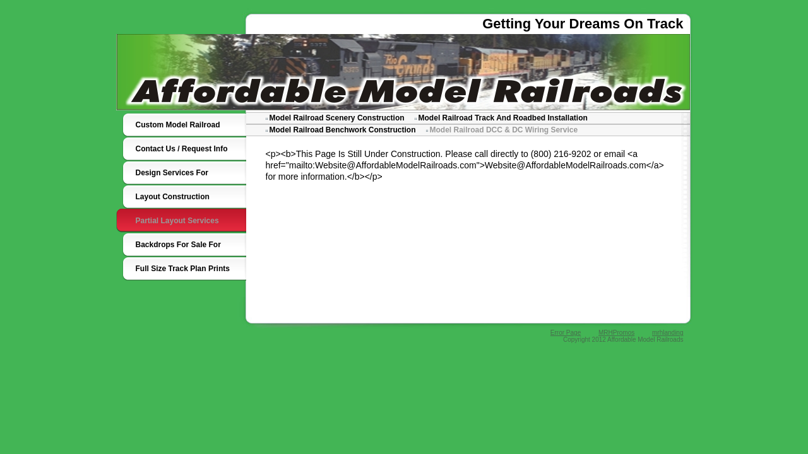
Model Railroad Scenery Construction (337, 118)
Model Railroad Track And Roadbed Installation (503, 118)
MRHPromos (616, 332)
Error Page (565, 332)
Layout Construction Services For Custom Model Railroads (185, 200)
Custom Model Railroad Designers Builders (178, 128)
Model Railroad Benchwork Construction (343, 129)
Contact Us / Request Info (182, 148)
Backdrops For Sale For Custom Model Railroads (180, 248)
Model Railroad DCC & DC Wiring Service (504, 129)
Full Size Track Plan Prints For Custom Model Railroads (183, 272)
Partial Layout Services (177, 220)
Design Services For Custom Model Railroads (180, 176)
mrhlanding (667, 332)
